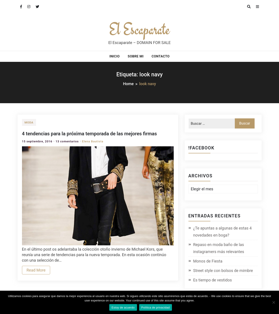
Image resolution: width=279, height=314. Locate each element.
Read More (36, 270)
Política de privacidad (155, 307)
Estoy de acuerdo (123, 307)
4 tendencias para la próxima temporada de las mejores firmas (89, 133)
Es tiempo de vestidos (212, 280)
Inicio (114, 56)
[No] (273, 302)
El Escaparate (139, 29)
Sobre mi (136, 56)
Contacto (160, 56)
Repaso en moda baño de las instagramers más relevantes (218, 248)
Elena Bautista (92, 141)
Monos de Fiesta (207, 261)
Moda (29, 122)
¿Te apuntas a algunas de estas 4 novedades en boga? (222, 231)
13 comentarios (67, 141)
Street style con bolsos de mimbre (223, 270)
